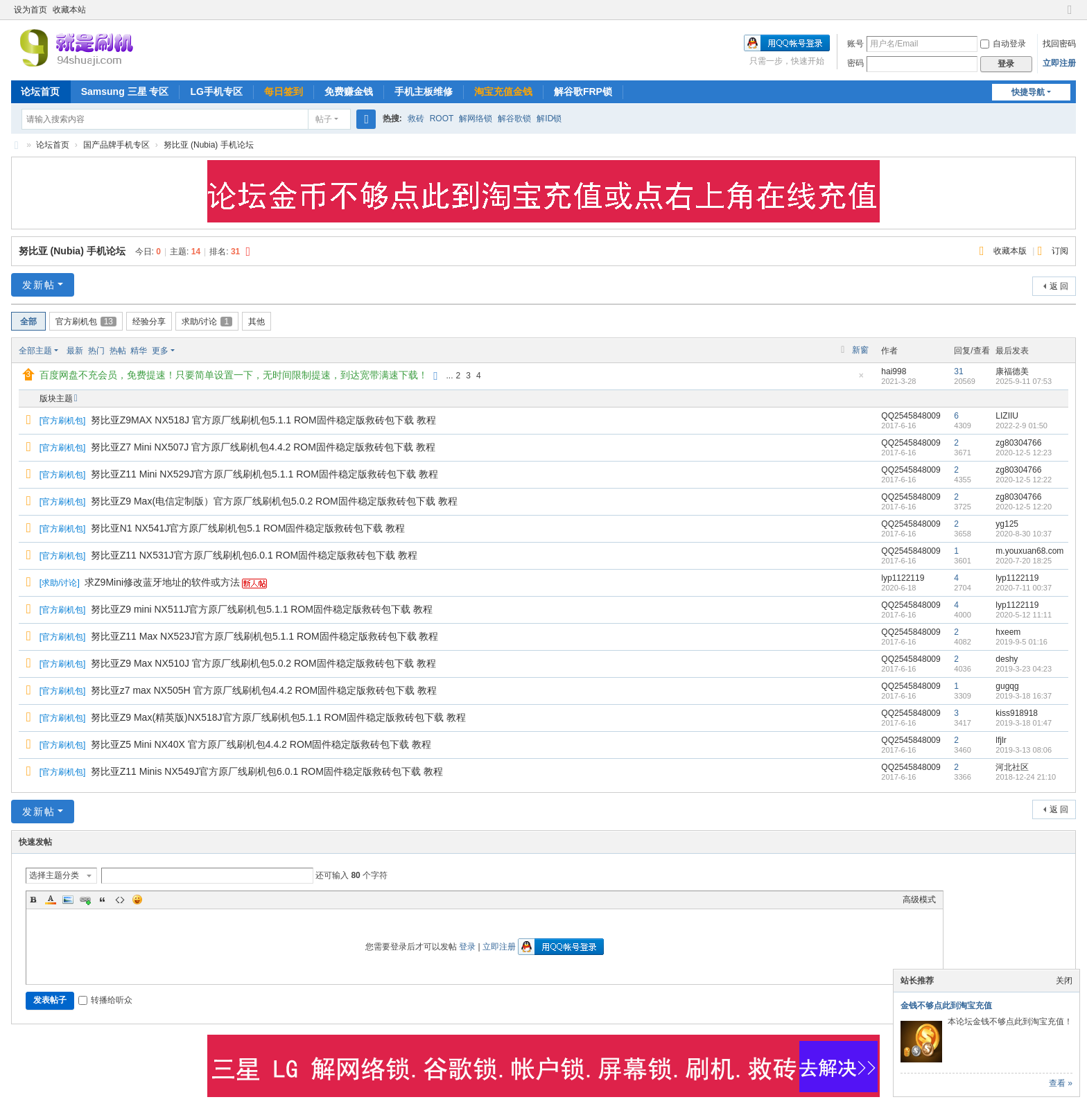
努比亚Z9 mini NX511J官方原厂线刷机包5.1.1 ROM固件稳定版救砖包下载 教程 (262, 609)
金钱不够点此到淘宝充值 (946, 1005)
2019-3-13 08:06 (1023, 750)
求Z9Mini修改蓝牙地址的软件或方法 (162, 582)
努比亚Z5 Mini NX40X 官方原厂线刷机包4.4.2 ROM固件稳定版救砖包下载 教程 (261, 744)
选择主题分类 (54, 875)
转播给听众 (105, 1000)
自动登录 (1003, 44)
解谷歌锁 (514, 118)
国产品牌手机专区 (116, 145)
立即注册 (1059, 63)
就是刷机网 (16, 145)
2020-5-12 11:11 (1023, 615)
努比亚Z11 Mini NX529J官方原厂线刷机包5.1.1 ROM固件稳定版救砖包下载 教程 (264, 474)
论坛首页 (40, 91)
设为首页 (30, 10)
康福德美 (1012, 371)
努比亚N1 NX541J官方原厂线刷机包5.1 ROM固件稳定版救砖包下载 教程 (248, 528)
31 (958, 371)
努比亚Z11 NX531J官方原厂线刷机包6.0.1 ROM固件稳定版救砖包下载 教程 (254, 555)
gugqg (1006, 686)
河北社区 (1012, 767)
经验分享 (149, 321)
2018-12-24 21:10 (1025, 777)
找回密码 (1059, 44)
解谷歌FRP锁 (583, 91)
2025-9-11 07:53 (1023, 381)
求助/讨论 (207, 321)
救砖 (416, 118)
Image (68, 899)
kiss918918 (1016, 713)
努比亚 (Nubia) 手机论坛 (209, 145)
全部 (28, 321)
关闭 (1064, 980)
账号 (855, 44)
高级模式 (919, 899)
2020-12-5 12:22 (1023, 479)
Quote (103, 899)
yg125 (1006, 524)
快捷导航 (1028, 92)
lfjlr (1000, 740)
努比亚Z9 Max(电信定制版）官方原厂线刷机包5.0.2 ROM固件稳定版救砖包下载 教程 (274, 501)
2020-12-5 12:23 (1023, 452)
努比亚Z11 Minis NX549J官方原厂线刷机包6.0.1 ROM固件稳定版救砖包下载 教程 (267, 771)
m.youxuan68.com (1029, 551)
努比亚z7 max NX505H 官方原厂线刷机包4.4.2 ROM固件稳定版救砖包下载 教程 (264, 690)
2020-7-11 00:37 (1023, 588)
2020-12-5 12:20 (1023, 506)
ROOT (442, 118)
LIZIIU (1006, 416)
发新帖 (38, 284)
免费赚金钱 (348, 91)
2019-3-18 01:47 (1023, 723)
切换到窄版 (1069, 15)
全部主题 (35, 351)
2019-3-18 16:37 (1023, 696)
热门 (96, 351)
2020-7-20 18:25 (1023, 561)
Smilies (137, 899)
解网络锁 (475, 118)
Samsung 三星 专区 (125, 91)
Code (120, 899)
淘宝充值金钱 (503, 91)
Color (51, 899)
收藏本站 (69, 10)
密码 (855, 63)
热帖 (118, 351)
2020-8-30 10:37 (1023, 533)
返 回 (1059, 286)
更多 (160, 351)
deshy (1006, 659)
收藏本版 (1011, 251)
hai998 (893, 371)
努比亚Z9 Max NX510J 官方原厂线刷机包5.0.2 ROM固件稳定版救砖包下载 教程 (263, 663)
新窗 (860, 350)
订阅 (1060, 251)
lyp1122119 (902, 578)
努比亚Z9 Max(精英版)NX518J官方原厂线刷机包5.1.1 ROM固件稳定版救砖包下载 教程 (278, 717)
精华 (138, 351)
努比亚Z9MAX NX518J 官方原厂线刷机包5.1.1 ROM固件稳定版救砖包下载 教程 (263, 420)
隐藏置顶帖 (861, 379)
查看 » (1060, 1083)
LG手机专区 (216, 91)
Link (85, 899)
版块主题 (56, 398)
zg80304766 (1018, 443)
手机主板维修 (423, 91)
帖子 (323, 119)
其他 (256, 321)
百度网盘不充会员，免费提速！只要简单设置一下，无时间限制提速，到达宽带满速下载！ (234, 374)
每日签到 (283, 91)
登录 (467, 947)
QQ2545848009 (910, 416)
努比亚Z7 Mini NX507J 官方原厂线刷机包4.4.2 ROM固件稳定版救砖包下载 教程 (263, 447)
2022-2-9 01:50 (1021, 425)
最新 (75, 351)
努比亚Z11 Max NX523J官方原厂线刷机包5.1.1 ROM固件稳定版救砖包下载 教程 (265, 636)
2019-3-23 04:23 (1023, 669)
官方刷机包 (85, 321)
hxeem (1007, 632)
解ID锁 (549, 118)
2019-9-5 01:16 (1021, 642)
